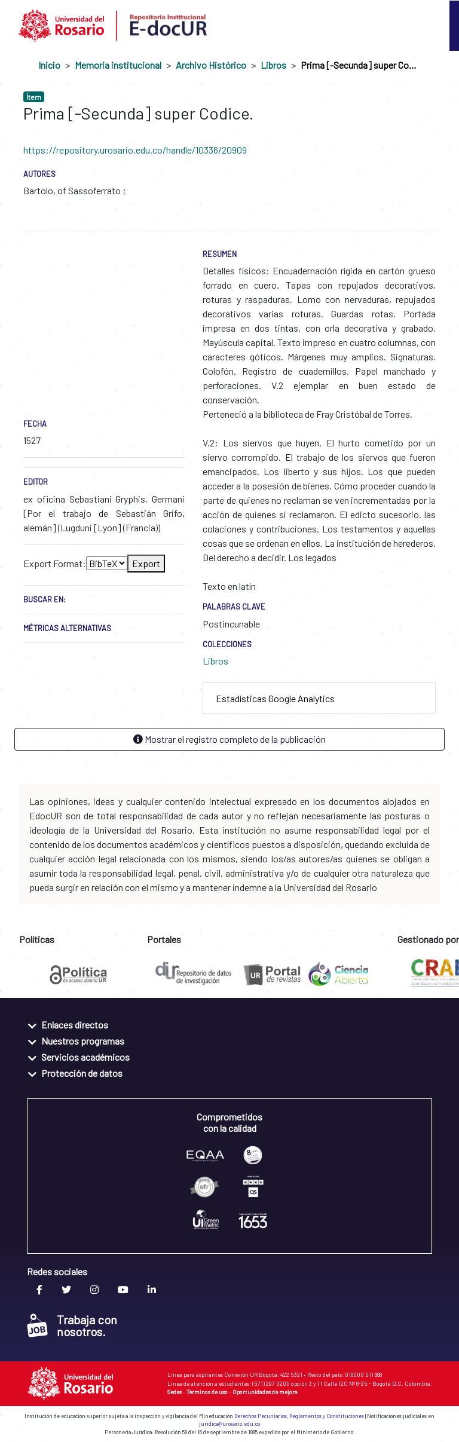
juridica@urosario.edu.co (229, 1423)
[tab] (319, 698)
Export (146, 563)
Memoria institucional (118, 65)
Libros (273, 65)
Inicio (49, 65)
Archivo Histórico (211, 65)
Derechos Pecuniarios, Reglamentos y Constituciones (299, 1416)
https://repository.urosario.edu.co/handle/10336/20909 (135, 149)
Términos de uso (207, 1391)
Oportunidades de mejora (265, 1391)
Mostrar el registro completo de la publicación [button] (229, 739)
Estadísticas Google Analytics (275, 698)
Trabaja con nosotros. (72, 1325)
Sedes (174, 1391)
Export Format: (54, 563)
